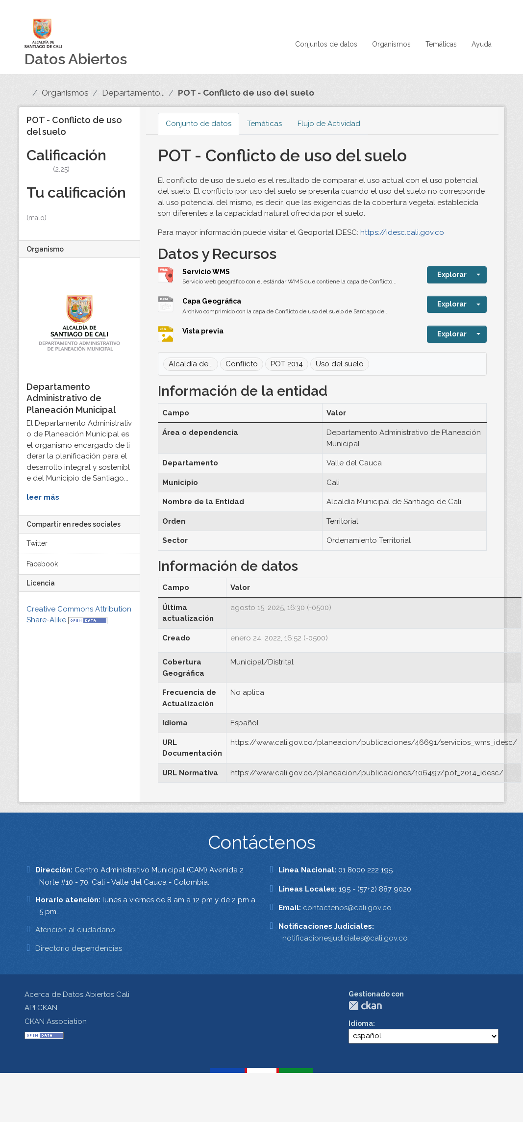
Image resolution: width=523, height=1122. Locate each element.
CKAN (365, 1005)
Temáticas (441, 44)
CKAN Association (56, 1021)
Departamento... (133, 93)
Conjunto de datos (198, 123)
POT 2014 (287, 363)
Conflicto (241, 363)
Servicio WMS (206, 272)
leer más (42, 497)
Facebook (42, 564)
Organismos (391, 44)
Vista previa (203, 331)
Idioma (361, 1023)
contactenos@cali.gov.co (347, 907)
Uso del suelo (340, 363)
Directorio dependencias (78, 948)
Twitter (37, 543)
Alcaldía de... (191, 363)
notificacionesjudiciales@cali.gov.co (345, 938)
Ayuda (482, 44)
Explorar (452, 275)
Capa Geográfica (211, 301)
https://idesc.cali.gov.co (402, 232)
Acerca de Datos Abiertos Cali (77, 994)
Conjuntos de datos (326, 44)
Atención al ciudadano (75, 929)
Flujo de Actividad (329, 123)
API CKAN (41, 1007)
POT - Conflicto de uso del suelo (246, 93)
